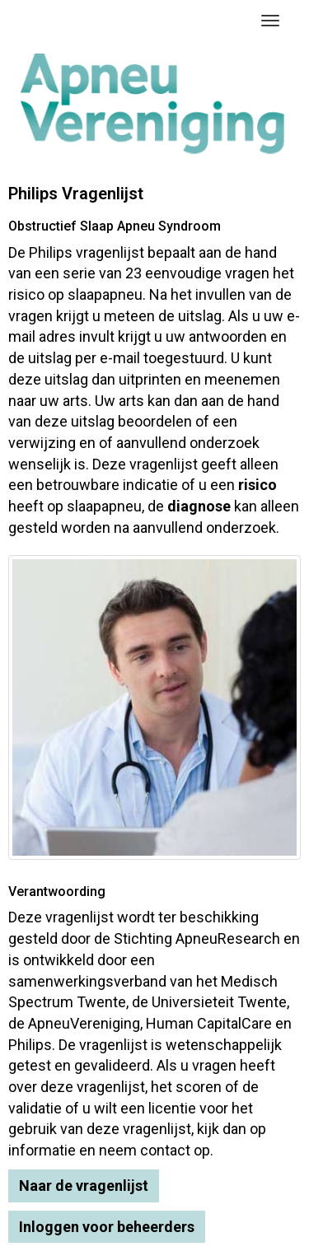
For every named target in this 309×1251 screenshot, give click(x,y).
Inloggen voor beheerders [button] (106, 1226)
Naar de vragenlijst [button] (83, 1185)
